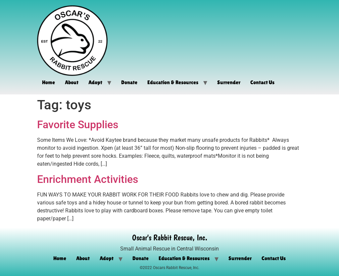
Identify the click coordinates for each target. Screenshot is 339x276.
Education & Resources (172, 82)
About (71, 82)
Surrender (228, 82)
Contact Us (262, 82)
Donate (129, 82)
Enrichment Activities (87, 179)
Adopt (95, 82)
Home (48, 82)
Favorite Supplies (77, 124)
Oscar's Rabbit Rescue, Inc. (169, 237)
